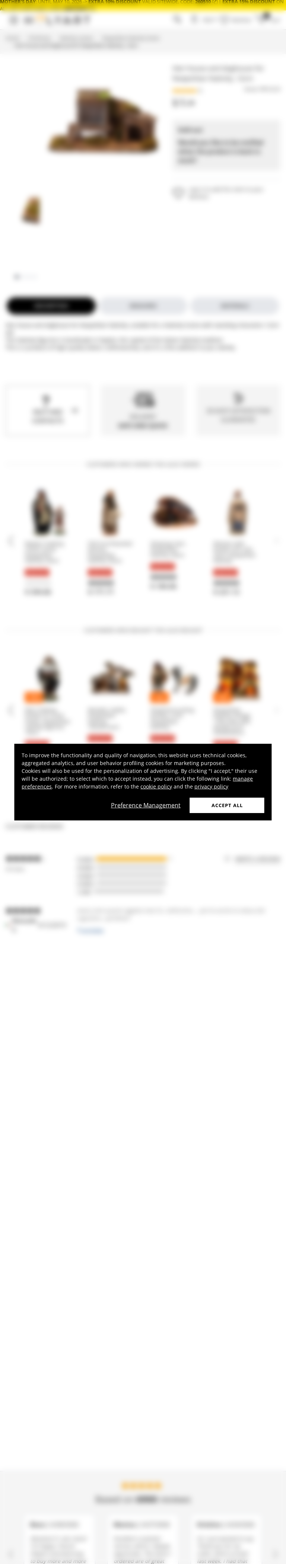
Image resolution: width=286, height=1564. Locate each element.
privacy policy (211, 786)
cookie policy (156, 786)
